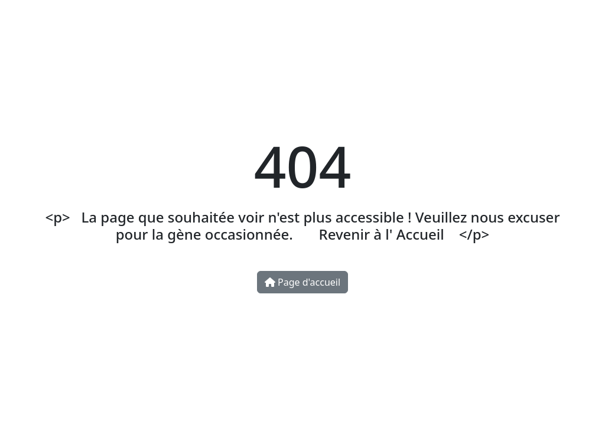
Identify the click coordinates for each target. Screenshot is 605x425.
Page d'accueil (302, 282)
